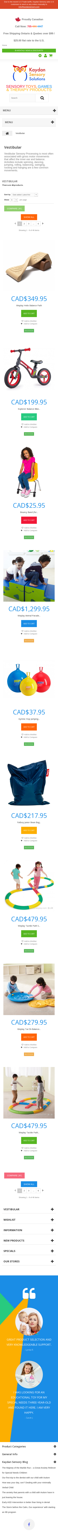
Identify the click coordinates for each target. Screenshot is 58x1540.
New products (14, 1240)
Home (4, 45)
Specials (9, 1251)
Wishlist (10, 1219)
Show (6, 200)
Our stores (11, 1261)
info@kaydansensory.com (29, 7)
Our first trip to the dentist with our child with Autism (26, 1477)
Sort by (7, 195)
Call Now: (29, 26)
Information (13, 1230)
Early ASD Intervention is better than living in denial (26, 1502)
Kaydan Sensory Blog (15, 1462)
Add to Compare (30, 323)
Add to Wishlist (30, 321)
